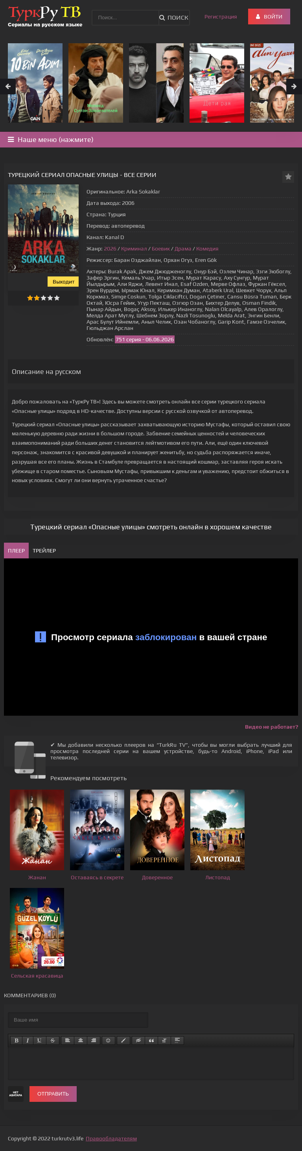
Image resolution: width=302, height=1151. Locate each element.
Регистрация (220, 16)
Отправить (53, 1094)
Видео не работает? (271, 727)
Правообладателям (111, 1138)
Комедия (207, 248)
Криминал (134, 248)
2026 (110, 248)
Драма (183, 248)
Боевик (161, 248)
